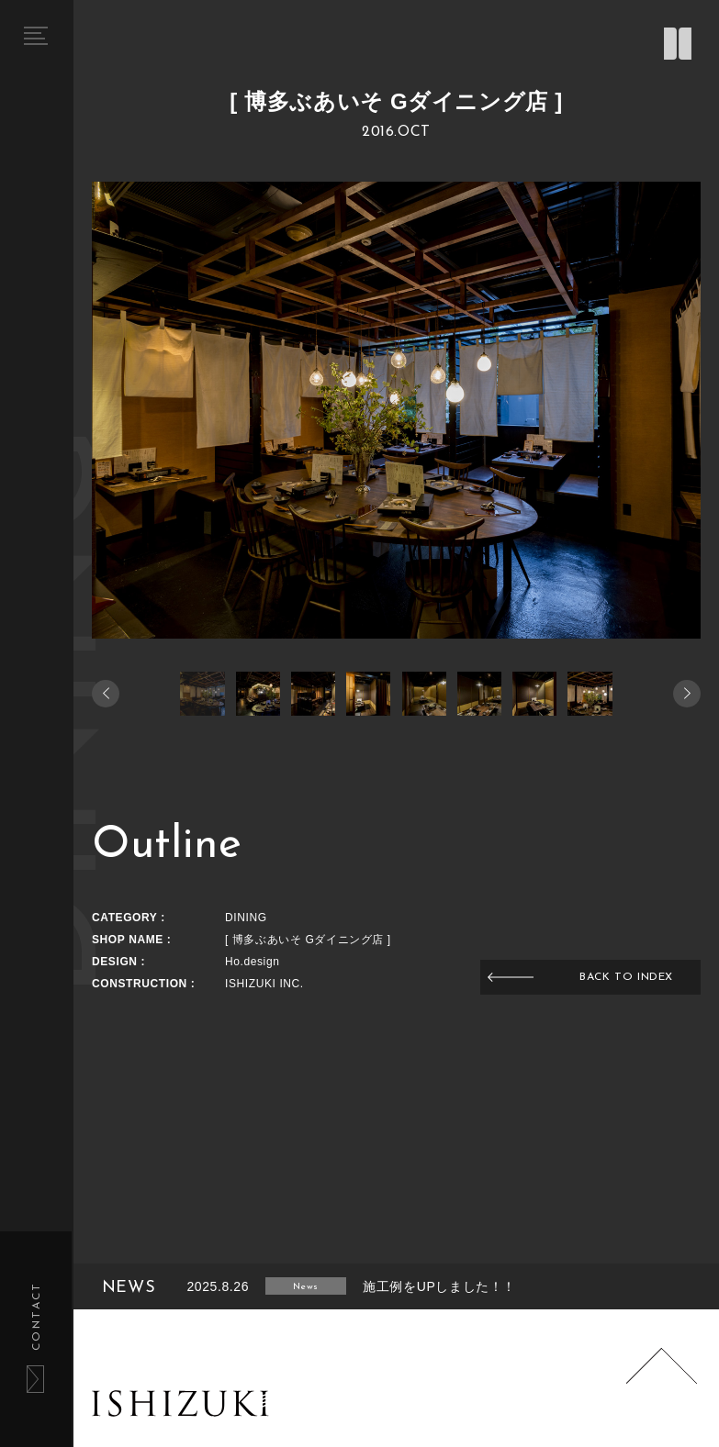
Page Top (662, 1383)
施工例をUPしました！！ (439, 1286)
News (305, 1287)
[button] (687, 693)
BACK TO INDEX (626, 977)
